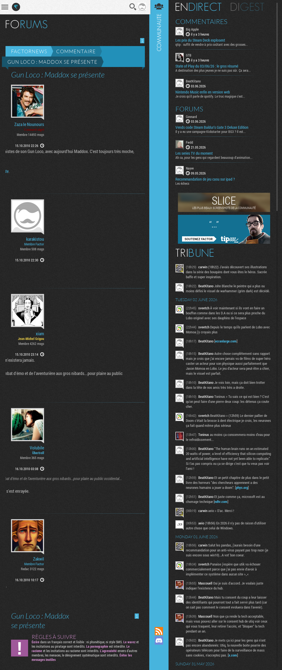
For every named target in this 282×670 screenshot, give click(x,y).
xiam (40, 333)
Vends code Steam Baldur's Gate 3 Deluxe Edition (212, 127)
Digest (248, 7)
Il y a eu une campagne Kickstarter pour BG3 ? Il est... (211, 131)
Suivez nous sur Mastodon (159, 650)
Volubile (37, 447)
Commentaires (202, 21)
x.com (233, 655)
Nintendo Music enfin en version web (203, 92)
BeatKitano (193, 81)
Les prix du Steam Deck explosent (201, 40)
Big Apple (192, 29)
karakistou (35, 239)
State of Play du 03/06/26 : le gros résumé (207, 66)
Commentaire (76, 51)
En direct (199, 7)
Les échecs (183, 183)
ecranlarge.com (226, 341)
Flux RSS (159, 631)
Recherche (132, 7)
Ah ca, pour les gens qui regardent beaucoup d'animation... (214, 157)
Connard (191, 116)
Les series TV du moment (194, 153)
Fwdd (190, 142)
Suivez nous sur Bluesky (159, 659)
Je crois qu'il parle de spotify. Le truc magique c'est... (211, 96)
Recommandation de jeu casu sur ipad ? (205, 179)
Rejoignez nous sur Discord (159, 640)
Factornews (29, 51)
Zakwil (38, 558)
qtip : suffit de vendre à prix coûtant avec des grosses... (212, 44)
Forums (190, 108)
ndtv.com (221, 501)
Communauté (159, 308)
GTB (189, 55)
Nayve (190, 168)
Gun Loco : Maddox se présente (52, 62)
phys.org (242, 487)
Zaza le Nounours (29, 124)
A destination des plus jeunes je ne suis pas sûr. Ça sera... (213, 70)
